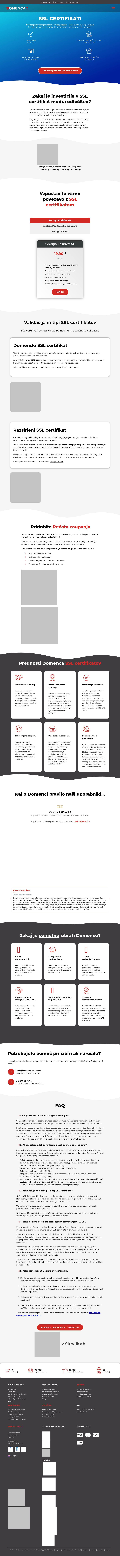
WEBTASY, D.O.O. (15, 1426)
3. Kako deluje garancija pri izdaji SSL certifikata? (46, 1190)
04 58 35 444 (24, 1080)
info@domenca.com (29, 1070)
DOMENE (80, 1384)
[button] (10, 899)
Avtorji (99, 1549)
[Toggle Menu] (113, 8)
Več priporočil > (82, 821)
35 (13, 1440)
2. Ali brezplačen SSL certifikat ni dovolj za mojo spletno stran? (53, 1145)
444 (15, 1440)
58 (11, 1440)
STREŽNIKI (46, 1404)
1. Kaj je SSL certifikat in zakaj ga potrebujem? (44, 1115)
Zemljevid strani (105, 1549)
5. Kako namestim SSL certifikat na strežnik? (44, 1271)
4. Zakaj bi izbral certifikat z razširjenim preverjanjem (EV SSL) (53, 1221)
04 (9, 1440)
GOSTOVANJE (14, 1404)
